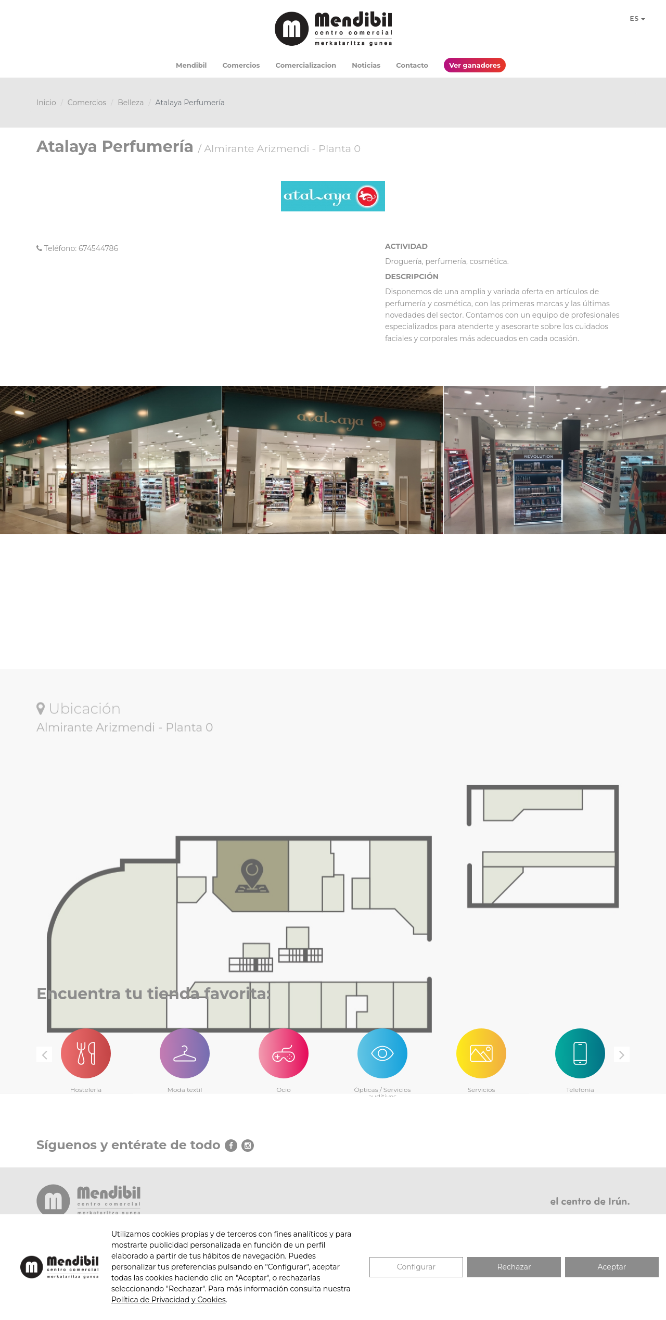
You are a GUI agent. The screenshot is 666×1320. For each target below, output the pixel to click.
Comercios (241, 65)
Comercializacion (306, 65)
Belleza (131, 102)
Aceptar (612, 1267)
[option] (85, 1055)
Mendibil (191, 65)
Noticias (366, 65)
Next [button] (622, 1054)
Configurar (416, 1267)
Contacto (412, 65)
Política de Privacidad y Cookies (168, 1299)
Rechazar (514, 1267)
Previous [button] (44, 1054)
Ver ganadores (475, 65)
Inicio (46, 102)
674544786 (98, 248)
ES (637, 18)
